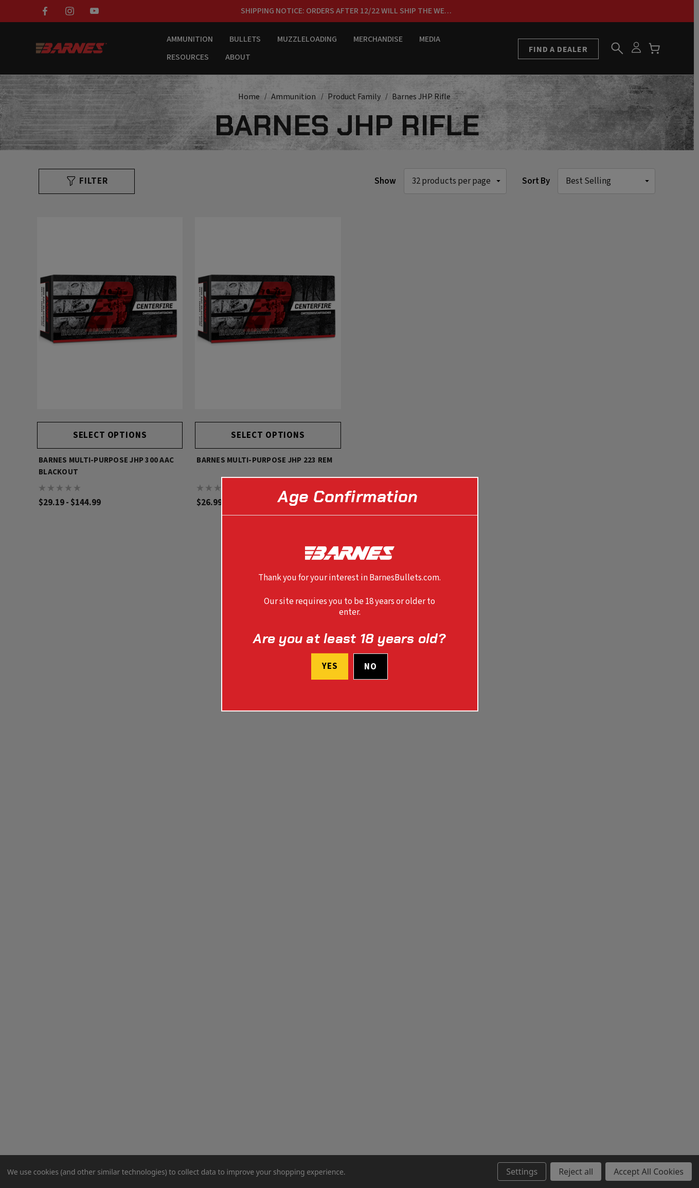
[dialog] (349, 593)
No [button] (370, 667)
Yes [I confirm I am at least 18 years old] (330, 666)
